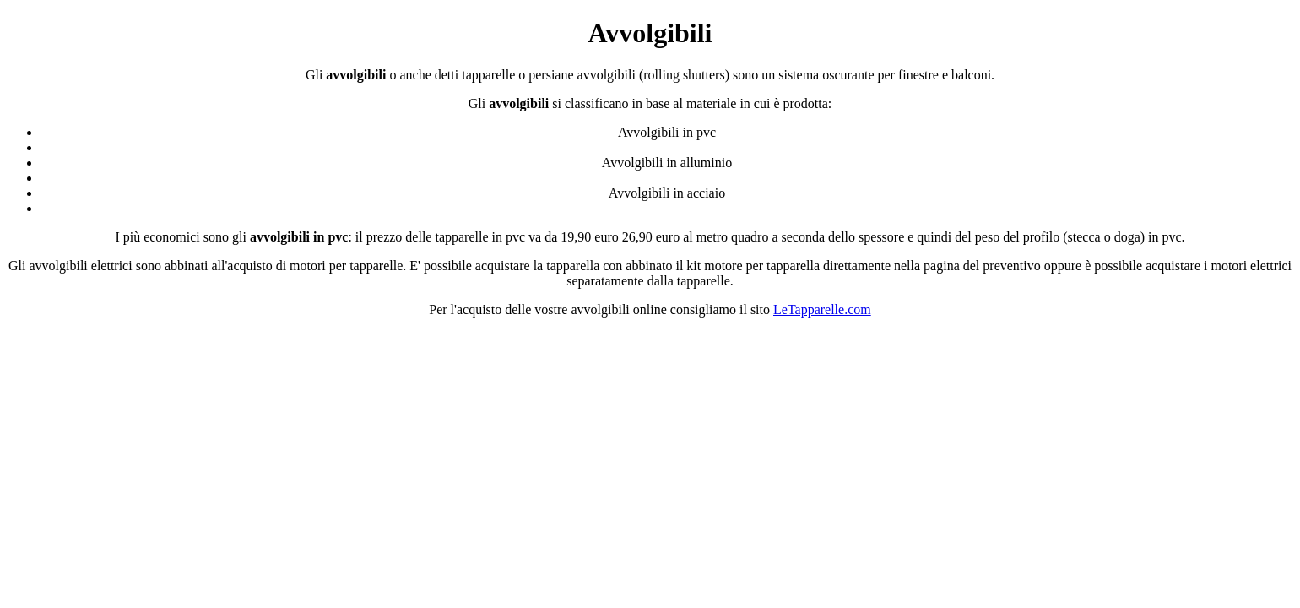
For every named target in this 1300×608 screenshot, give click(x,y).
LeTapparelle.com (822, 309)
